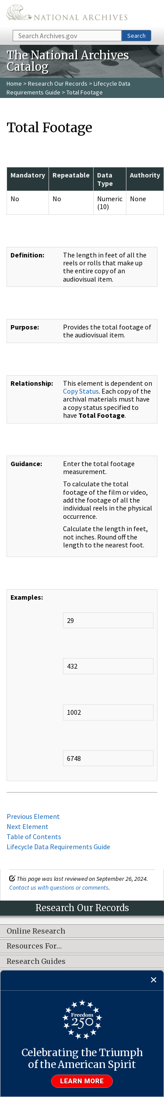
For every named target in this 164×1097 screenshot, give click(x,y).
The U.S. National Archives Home (67, 14)
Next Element (28, 826)
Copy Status (81, 391)
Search (136, 36)
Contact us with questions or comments (58, 887)
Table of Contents (34, 836)
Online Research (36, 931)
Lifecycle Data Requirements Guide (58, 846)
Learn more (82, 1081)
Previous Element (33, 816)
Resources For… (34, 946)
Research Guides (36, 962)
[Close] (153, 980)
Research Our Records (57, 83)
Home (14, 83)
